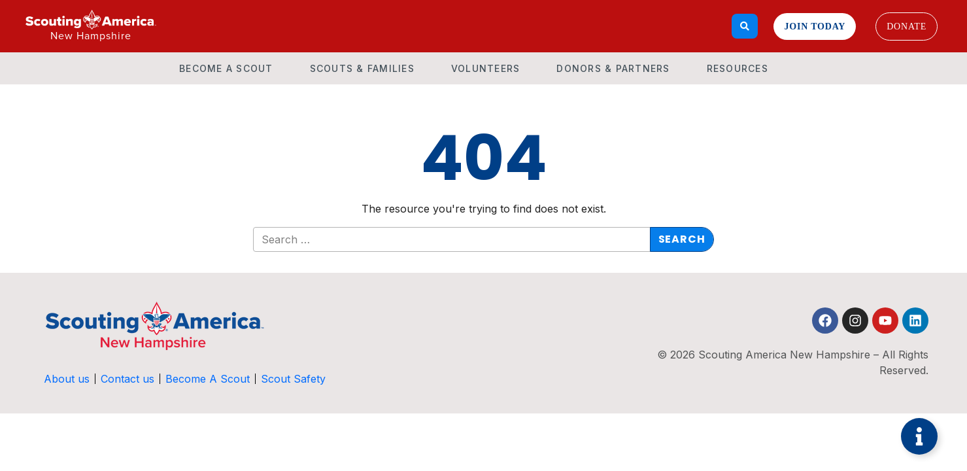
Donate (906, 26)
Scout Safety (294, 378)
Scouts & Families (362, 68)
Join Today (814, 26)
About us (67, 378)
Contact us (128, 378)
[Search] (745, 26)
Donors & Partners (613, 68)
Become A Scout (226, 68)
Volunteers (485, 68)
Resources (737, 68)
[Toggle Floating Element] (919, 436)
